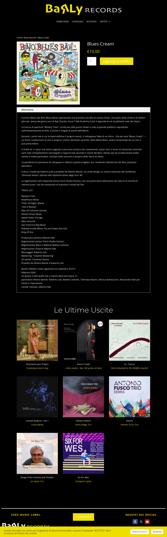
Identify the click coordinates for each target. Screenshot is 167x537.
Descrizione (27, 109)
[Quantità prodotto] (91, 61)
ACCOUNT (92, 21)
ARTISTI (104, 21)
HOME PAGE (62, 21)
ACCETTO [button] (157, 531)
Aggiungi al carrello (116, 61)
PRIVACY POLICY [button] (139, 531)
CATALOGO (77, 21)
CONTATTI (83, 517)
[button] (75, 46)
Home (19, 37)
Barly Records (30, 37)
